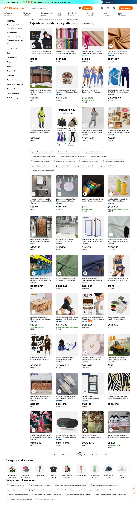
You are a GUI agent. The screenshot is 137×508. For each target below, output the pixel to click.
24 (80, 454)
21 (67, 454)
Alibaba (32, 19)
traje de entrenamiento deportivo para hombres (70, 485)
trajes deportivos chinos (104, 490)
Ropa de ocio (57, 19)
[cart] (108, 8)
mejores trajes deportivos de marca (69, 152)
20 (63, 454)
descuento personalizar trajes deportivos (103, 485)
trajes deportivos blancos (39, 166)
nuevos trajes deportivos (59, 490)
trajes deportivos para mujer (88, 161)
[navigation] (16, 237)
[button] (79, 8)
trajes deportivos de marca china (42, 152)
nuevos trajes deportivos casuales (42, 170)
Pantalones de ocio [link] (71, 19)
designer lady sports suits (44, 499)
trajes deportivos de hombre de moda (19, 499)
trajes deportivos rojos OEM (84, 166)
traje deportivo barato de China (36, 490)
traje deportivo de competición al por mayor (46, 495)
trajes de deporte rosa (98, 156)
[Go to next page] (110, 454)
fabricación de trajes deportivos (17, 495)
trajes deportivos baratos (106, 166)
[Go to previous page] (50, 454)
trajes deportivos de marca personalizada (72, 156)
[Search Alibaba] (54, 8)
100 (106, 454)
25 (84, 454)
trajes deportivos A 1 (14, 490)
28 (97, 454)
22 (71, 454)
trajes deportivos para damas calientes (78, 495)
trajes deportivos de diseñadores (113, 161)
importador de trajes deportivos (64, 161)
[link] (134, 487)
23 (76, 454)
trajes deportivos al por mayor (82, 490)
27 (93, 454)
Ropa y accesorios (44, 19)
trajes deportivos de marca (94, 152)
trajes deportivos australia (61, 166)
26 (88, 454)
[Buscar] (87, 8)
